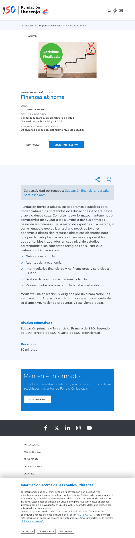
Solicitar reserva (66, 144)
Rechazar (66, 531)
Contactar (33, 144)
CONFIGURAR (85, 514)
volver (32, 36)
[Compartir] (97, 179)
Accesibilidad (32, 451)
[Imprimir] (108, 179)
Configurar (46, 531)
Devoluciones (33, 466)
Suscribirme (37, 399)
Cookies (29, 473)
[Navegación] (128, 10)
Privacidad (31, 459)
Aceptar (27, 531)
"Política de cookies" (31, 521)
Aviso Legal (31, 444)
